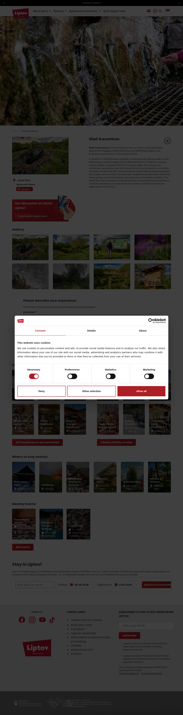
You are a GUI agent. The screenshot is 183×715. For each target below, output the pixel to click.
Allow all (141, 391)
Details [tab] (91, 330)
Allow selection (91, 391)
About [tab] (142, 330)
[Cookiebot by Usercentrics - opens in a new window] (151, 320)
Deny (41, 391)
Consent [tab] (40, 330)
